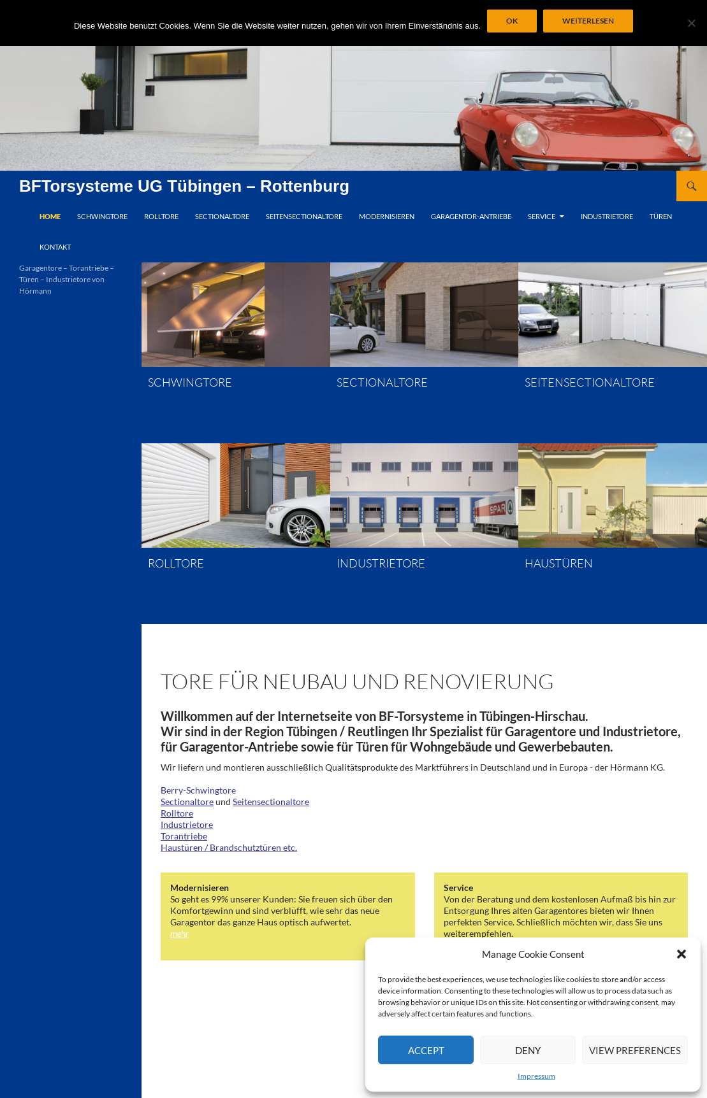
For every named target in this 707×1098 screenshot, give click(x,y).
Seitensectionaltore (304, 216)
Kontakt (55, 247)
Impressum (536, 1076)
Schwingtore (102, 216)
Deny (528, 1050)
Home (50, 216)
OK (512, 20)
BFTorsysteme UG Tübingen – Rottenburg (184, 186)
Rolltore (161, 216)
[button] (681, 954)
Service (541, 216)
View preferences (635, 1050)
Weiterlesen (588, 20)
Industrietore (607, 216)
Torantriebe (184, 836)
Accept (426, 1050)
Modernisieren (386, 216)
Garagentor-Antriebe (471, 216)
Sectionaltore (222, 216)
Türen (661, 216)
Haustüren (559, 563)
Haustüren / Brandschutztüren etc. (229, 847)
